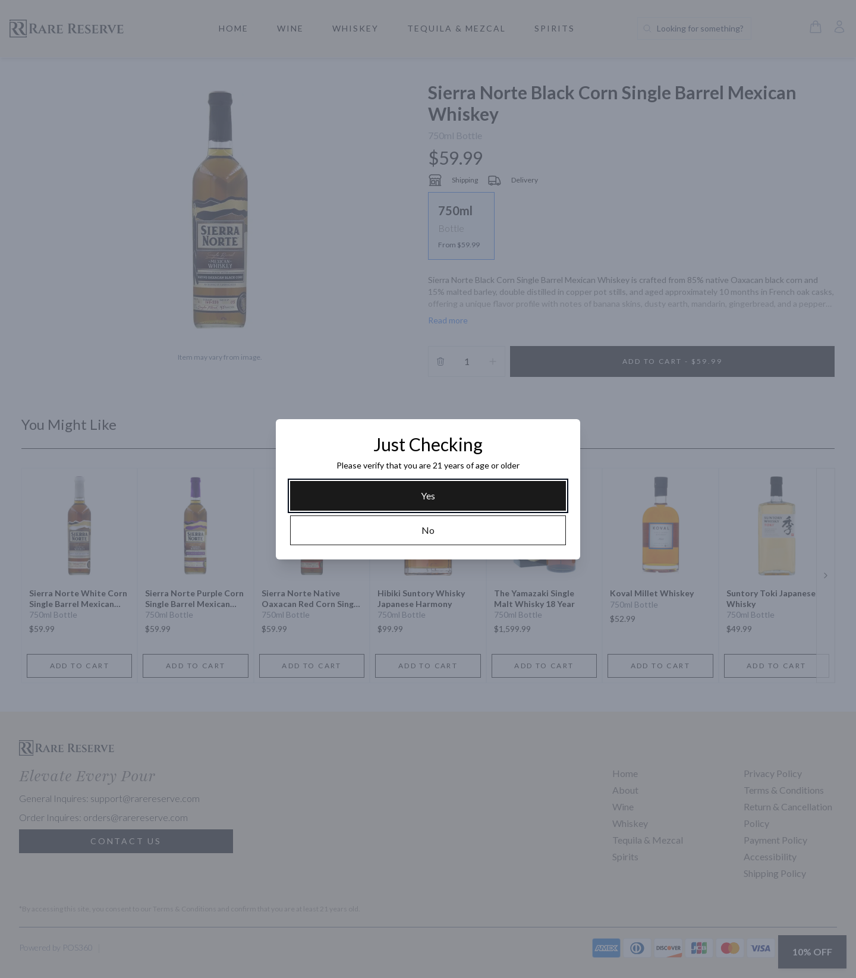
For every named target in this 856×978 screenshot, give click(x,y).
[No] (428, 530)
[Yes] (428, 496)
